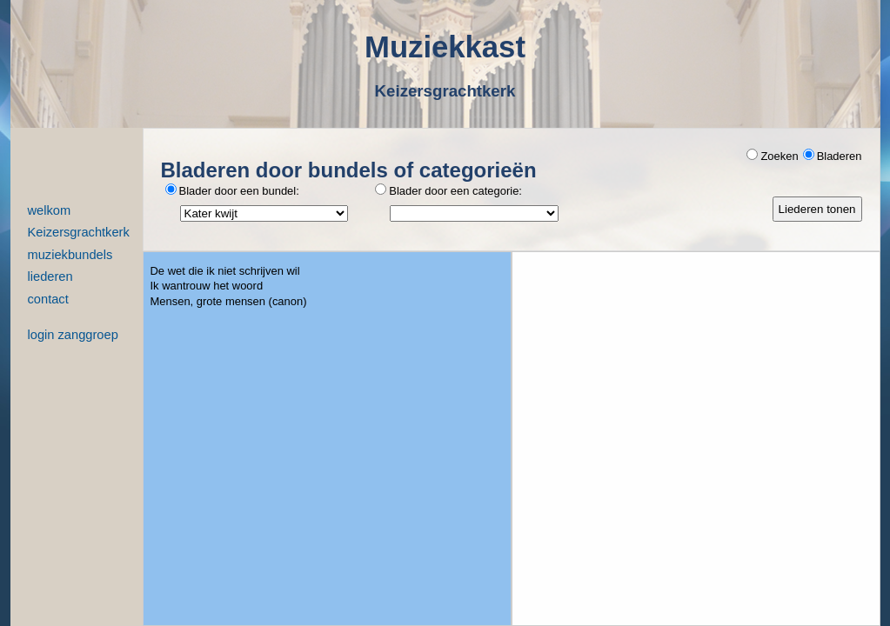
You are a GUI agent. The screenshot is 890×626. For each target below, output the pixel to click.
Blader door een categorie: (448, 190)
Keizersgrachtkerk (79, 232)
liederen (50, 276)
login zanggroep (73, 335)
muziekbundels (70, 255)
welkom (49, 210)
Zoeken (772, 156)
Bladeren (832, 156)
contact (48, 299)
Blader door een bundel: (232, 190)
